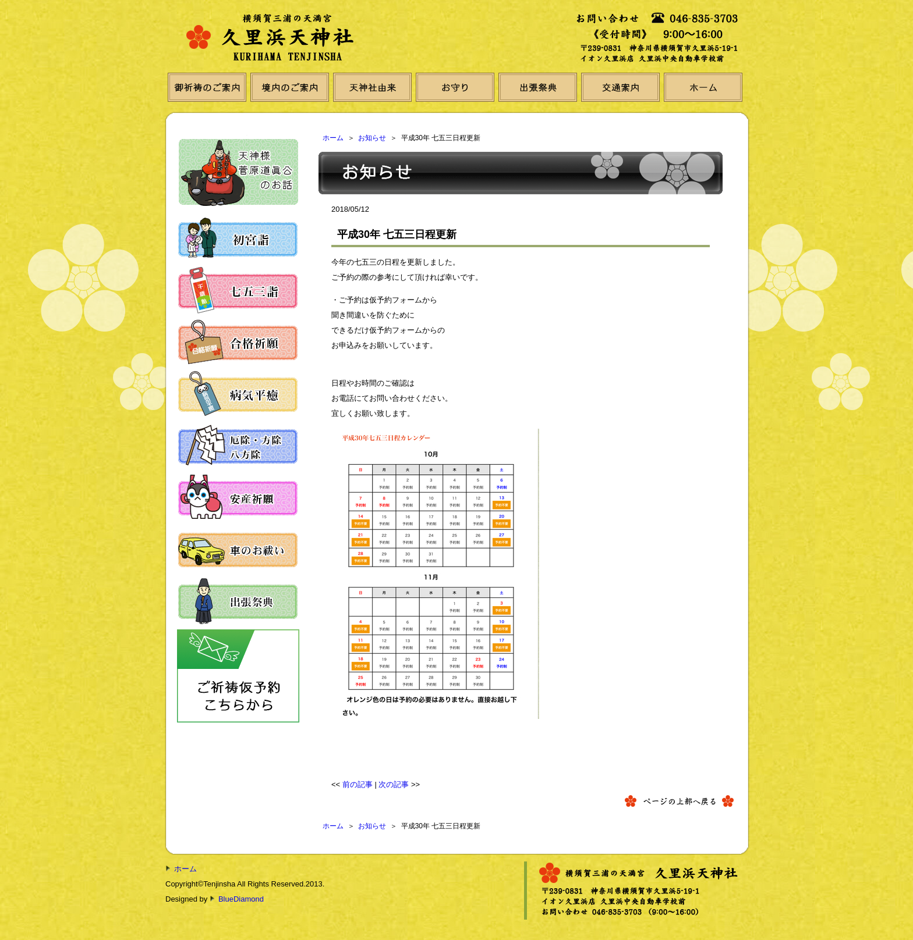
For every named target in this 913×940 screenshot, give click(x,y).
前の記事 (357, 784)
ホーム (333, 138)
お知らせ (372, 138)
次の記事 (393, 784)
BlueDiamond (241, 899)
